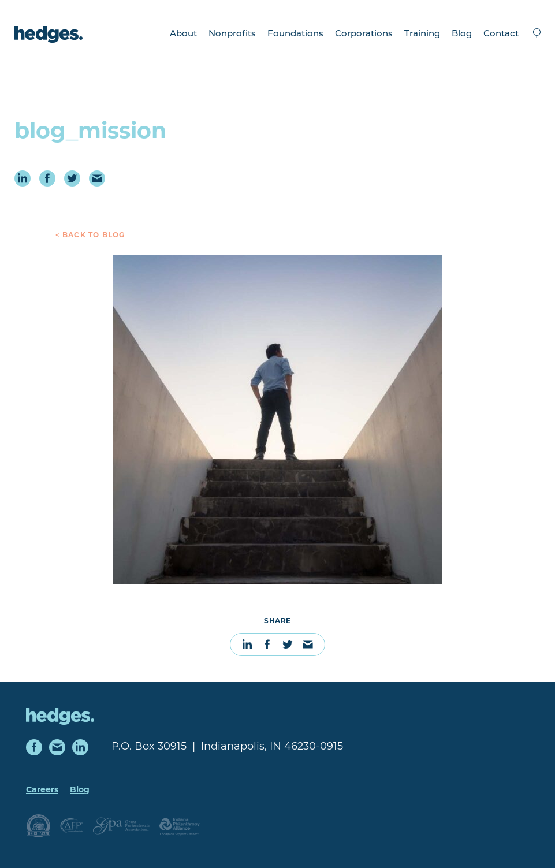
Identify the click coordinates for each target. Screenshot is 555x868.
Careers (42, 790)
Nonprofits (232, 34)
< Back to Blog (90, 235)
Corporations (364, 34)
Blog (462, 34)
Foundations (295, 34)
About (183, 34)
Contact (501, 34)
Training (422, 34)
